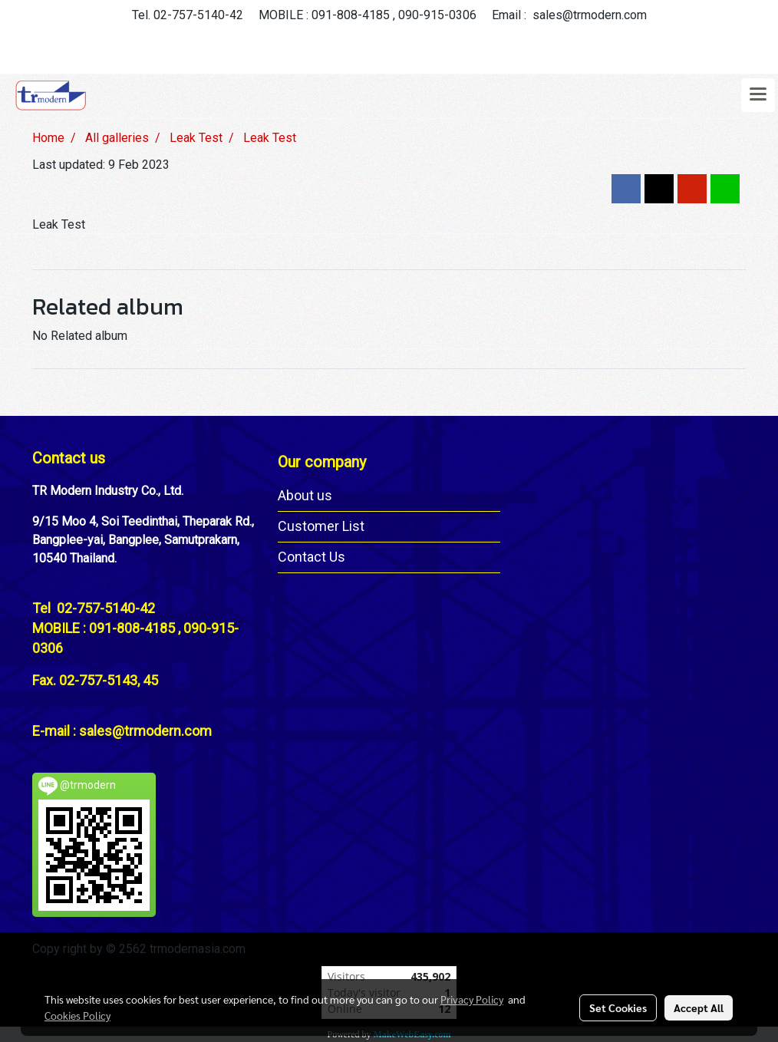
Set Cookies (618, 1007)
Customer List (321, 526)
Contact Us (311, 557)
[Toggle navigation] (758, 95)
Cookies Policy (77, 1015)
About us (305, 495)
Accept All (699, 1007)
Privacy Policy (471, 999)
